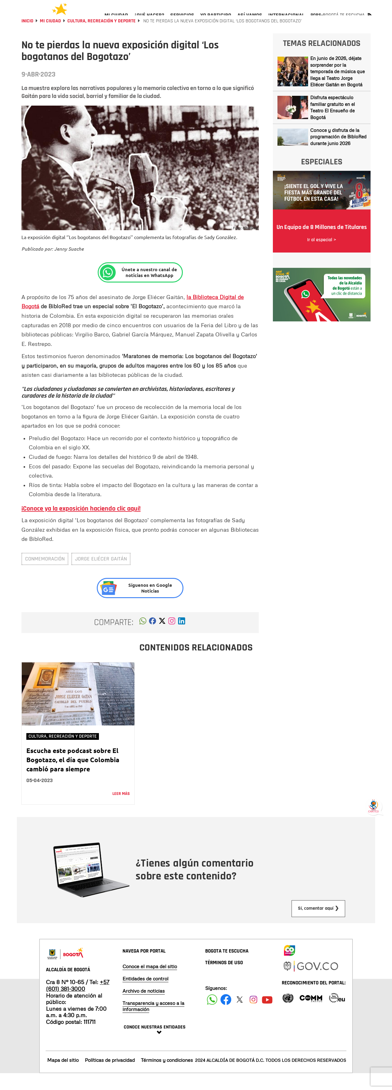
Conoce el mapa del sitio (150, 983)
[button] (143, 639)
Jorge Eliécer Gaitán (101, 575)
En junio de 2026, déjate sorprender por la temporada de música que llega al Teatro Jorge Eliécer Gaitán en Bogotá (337, 88)
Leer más (121, 810)
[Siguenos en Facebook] (212, 1016)
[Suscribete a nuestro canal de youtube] (267, 1016)
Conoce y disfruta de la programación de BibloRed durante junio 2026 (338, 153)
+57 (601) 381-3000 (77, 1002)
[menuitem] (116, 20)
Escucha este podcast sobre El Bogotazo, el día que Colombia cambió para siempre (72, 776)
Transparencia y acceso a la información (153, 1023)
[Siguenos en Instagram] (253, 1016)
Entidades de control (145, 995)
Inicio (27, 37)
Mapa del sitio (63, 1076)
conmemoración (45, 575)
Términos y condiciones (167, 1076)
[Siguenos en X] (239, 1016)
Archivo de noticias (144, 1007)
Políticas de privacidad (110, 1076)
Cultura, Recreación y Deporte (101, 37)
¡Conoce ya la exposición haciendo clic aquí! (81, 525)
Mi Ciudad (50, 37)
